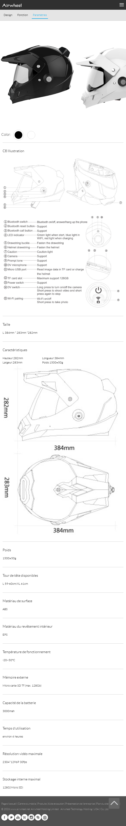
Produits (42, 803)
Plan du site (102, 803)
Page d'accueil (9, 803)
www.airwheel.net (20, 809)
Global (44, 817)
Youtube (18, 817)
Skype (38, 817)
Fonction (22, 15)
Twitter (11, 817)
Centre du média (27, 803)
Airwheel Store (24, 817)
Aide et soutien (56, 803)
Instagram (31, 817)
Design (8, 15)
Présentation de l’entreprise (80, 803)
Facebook (4, 817)
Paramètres (40, 15)
